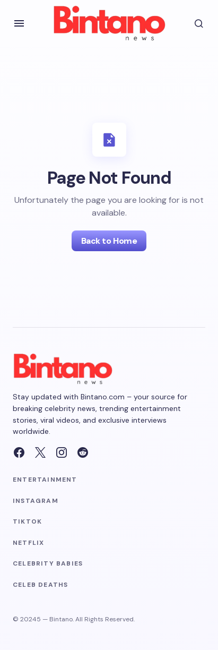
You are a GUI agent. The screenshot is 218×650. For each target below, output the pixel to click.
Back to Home (109, 240)
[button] (19, 23)
